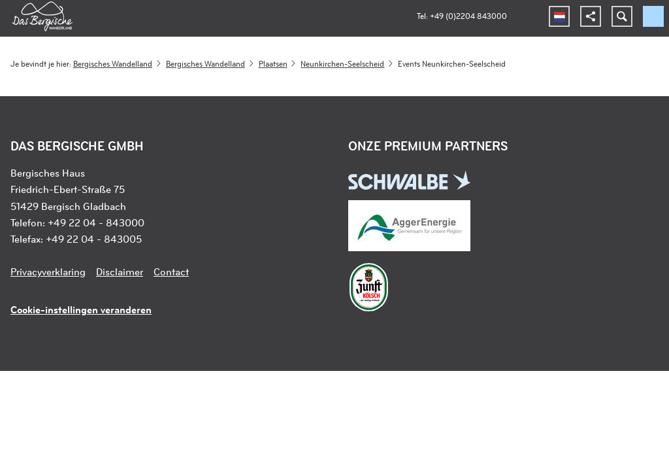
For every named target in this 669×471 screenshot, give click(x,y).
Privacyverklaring (48, 271)
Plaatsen (273, 63)
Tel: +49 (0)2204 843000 (462, 16)
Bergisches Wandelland (112, 63)
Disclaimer (119, 271)
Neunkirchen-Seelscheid (342, 63)
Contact (171, 271)
